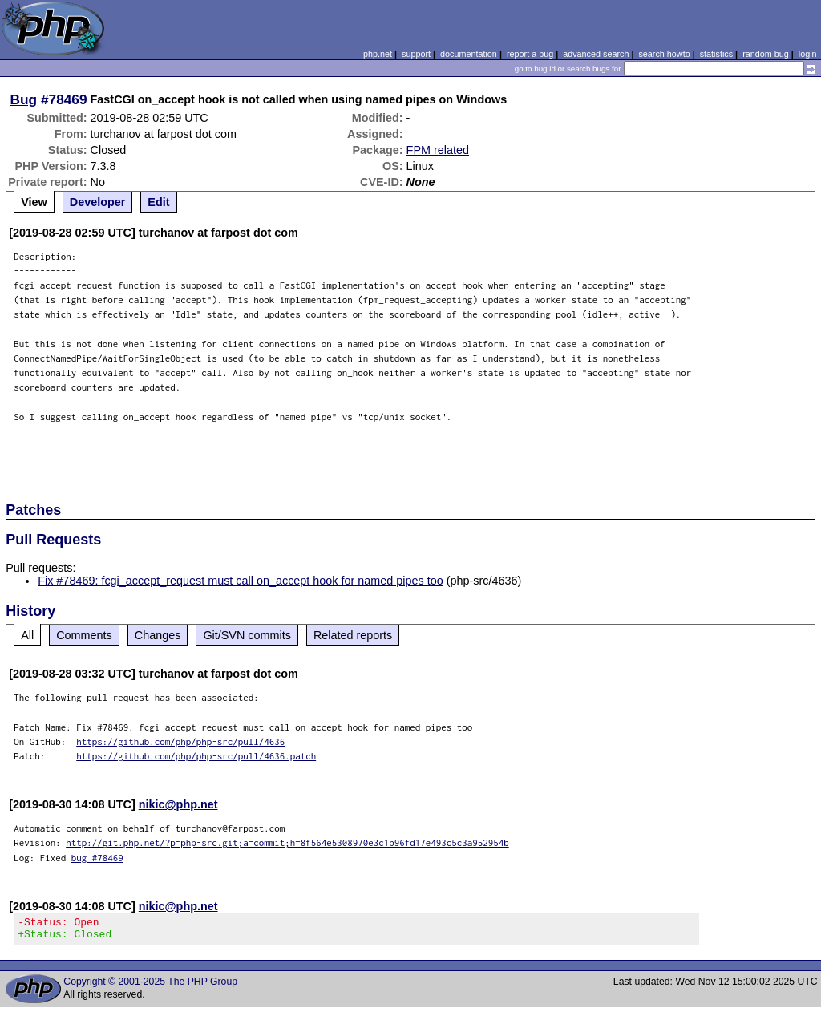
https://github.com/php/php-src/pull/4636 (180, 741)
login (808, 54)
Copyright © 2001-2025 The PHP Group (150, 986)
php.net (377, 54)
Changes (158, 635)
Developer (98, 202)
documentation (468, 54)
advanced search (596, 54)
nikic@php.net (178, 804)
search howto (664, 54)
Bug (24, 99)
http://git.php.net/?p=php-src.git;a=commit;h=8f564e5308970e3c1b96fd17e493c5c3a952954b (287, 842)
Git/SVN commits (247, 635)
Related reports (352, 635)
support (416, 54)
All (27, 635)
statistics (716, 54)
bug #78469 (97, 857)
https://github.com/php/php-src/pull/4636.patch (196, 756)
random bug (765, 54)
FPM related (437, 150)
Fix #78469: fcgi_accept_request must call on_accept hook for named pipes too (240, 580)
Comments (84, 635)
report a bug (530, 54)
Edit (158, 202)
